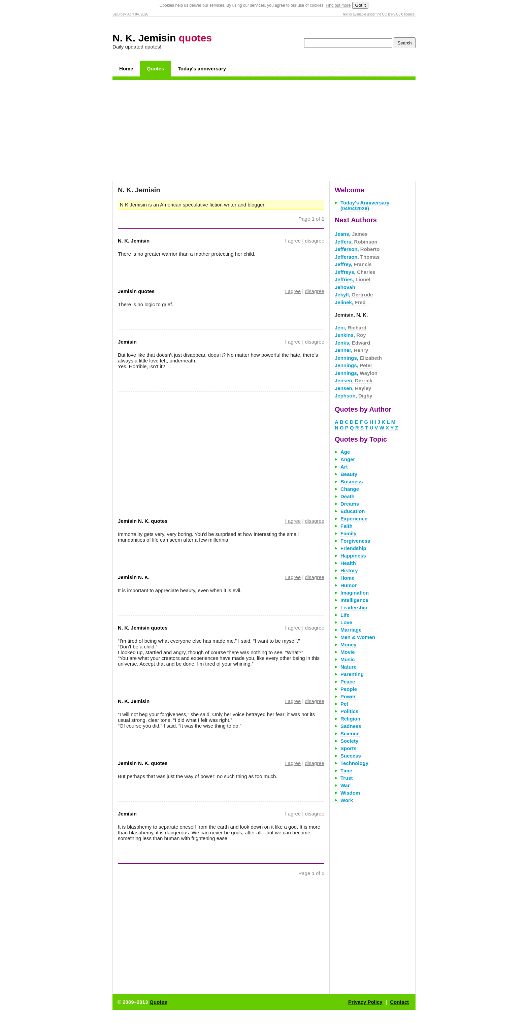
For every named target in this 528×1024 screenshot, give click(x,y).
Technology (354, 763)
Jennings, (358, 358)
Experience (353, 518)
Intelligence (354, 600)
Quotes (155, 68)
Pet (344, 704)
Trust (346, 778)
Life (345, 615)
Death (347, 496)
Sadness (350, 726)
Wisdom (350, 793)
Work (346, 800)
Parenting (352, 674)
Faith (346, 526)
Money (348, 644)
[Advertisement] (264, 130)
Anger (347, 459)
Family (348, 533)
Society (349, 741)
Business (351, 481)
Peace (347, 681)
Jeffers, (356, 242)
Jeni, (350, 327)
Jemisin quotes (136, 291)
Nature (348, 667)
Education (352, 511)
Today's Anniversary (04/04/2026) (364, 205)
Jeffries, (352, 279)
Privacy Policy (365, 1002)
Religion (350, 719)
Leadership (353, 607)
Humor (348, 585)
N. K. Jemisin (162, 37)
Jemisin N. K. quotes (143, 521)
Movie (347, 652)
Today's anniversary (202, 68)
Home (126, 68)
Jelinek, (350, 302)
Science (350, 733)
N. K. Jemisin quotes (143, 628)
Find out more (338, 5)
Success (350, 756)
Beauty (348, 474)
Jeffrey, (353, 264)
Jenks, (352, 343)
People (348, 689)
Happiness (353, 555)
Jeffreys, (355, 272)
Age (345, 452)
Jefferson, (357, 249)
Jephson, (353, 395)
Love (346, 622)
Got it (360, 5)
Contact (399, 1002)
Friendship (353, 548)
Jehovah (345, 287)
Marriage (351, 630)
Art (344, 467)
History (349, 570)
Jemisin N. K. (134, 577)
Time (346, 770)
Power (348, 696)
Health (348, 563)
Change (349, 489)
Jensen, (353, 380)
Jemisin (127, 342)
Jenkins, (350, 335)
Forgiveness (355, 541)
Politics (349, 711)
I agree (293, 241)
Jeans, (351, 234)
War (345, 785)
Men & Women (357, 637)
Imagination (354, 593)
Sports (348, 748)
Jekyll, (354, 294)
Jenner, (351, 350)
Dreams (349, 504)
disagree (314, 241)
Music (347, 659)
